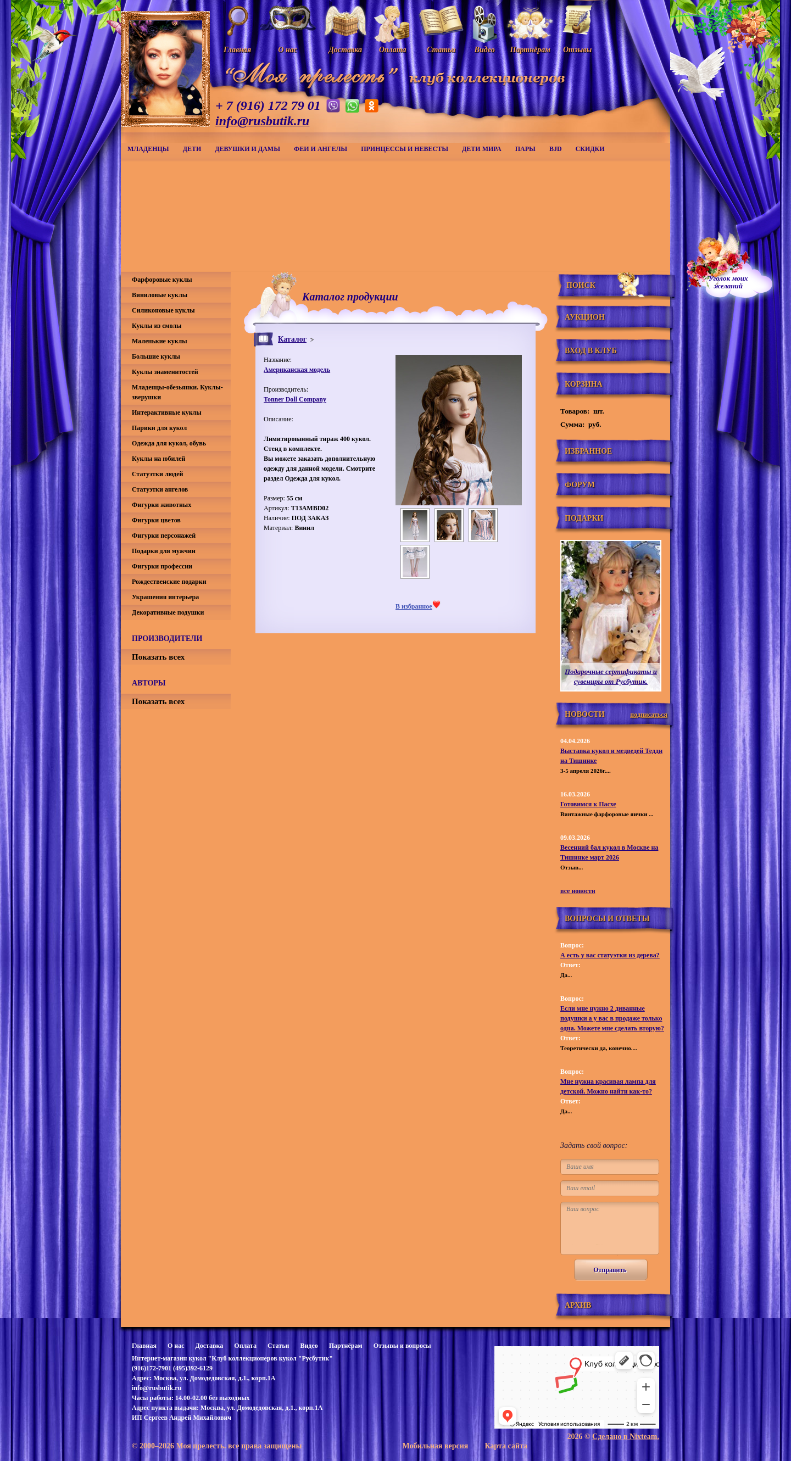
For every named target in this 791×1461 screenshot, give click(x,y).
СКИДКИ (590, 149)
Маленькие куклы (159, 341)
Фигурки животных (161, 505)
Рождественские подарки (169, 581)
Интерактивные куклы (167, 412)
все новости (577, 891)
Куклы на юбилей (158, 458)
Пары (525, 149)
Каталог (292, 339)
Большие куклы (156, 356)
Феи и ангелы (320, 149)
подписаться (648, 714)
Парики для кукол (159, 428)
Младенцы (148, 149)
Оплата (245, 1346)
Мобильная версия (435, 1446)
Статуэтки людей (157, 474)
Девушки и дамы (247, 149)
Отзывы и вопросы (402, 1346)
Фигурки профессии (162, 566)
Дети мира (482, 149)
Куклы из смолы (156, 326)
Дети (192, 149)
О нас (176, 1346)
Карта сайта (505, 1446)
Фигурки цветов (156, 520)
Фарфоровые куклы (162, 279)
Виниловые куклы (159, 295)
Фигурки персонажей (164, 535)
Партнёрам (346, 1346)
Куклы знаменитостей (165, 372)
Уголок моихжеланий (728, 282)
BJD (555, 149)
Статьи (278, 1346)
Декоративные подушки (168, 612)
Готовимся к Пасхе (588, 804)
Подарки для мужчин (164, 551)
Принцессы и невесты (404, 149)
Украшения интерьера (165, 597)
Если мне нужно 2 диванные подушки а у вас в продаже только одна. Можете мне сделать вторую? (612, 1018)
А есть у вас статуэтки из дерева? (610, 955)
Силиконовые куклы (163, 310)
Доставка (209, 1346)
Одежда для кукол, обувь (169, 443)
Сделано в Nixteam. (625, 1436)
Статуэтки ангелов (160, 489)
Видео (308, 1346)
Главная (144, 1346)
